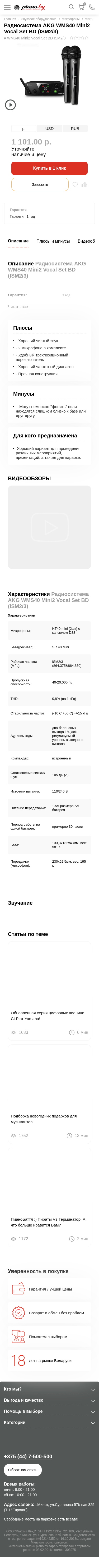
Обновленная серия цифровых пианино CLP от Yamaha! (47, 1016)
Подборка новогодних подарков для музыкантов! (44, 1119)
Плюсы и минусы (53, 241)
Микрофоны (70, 19)
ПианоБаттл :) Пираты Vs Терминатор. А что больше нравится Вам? (48, 1222)
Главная (10, 19)
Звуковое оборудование (38, 19)
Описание (18, 241)
